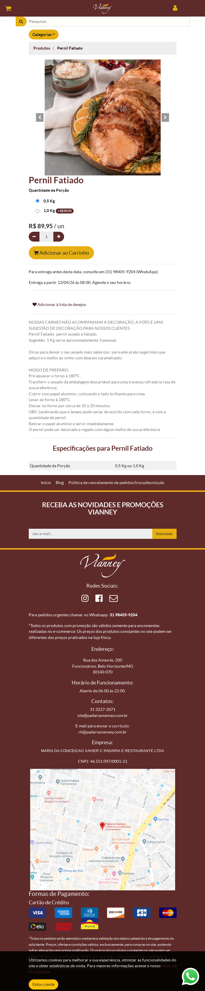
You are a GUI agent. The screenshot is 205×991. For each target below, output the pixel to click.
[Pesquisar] (21, 22)
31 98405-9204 (123, 615)
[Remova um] (34, 237)
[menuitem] (46, 482)
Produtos (41, 48)
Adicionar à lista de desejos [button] (59, 304)
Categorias (42, 34)
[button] (40, 117)
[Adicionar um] (58, 237)
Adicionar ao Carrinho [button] (61, 253)
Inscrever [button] (164, 533)
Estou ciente (43, 984)
